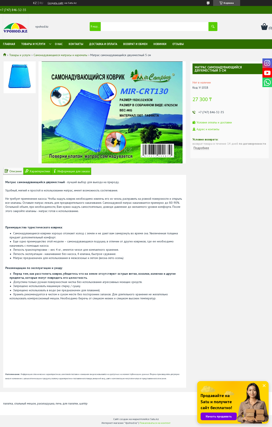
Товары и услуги (33, 44)
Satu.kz (154, 419)
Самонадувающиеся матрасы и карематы (60, 55)
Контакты (76, 44)
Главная (9, 44)
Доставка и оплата (103, 44)
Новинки (159, 44)
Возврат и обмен (135, 44)
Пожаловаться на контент (155, 422)
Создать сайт (55, 2)
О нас (59, 44)
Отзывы (178, 44)
